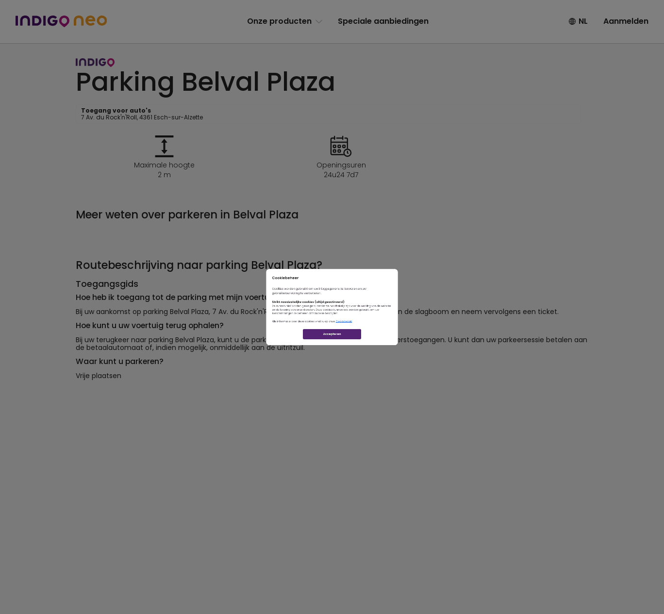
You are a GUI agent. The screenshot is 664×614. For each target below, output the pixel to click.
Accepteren (332, 378)
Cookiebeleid (363, 345)
